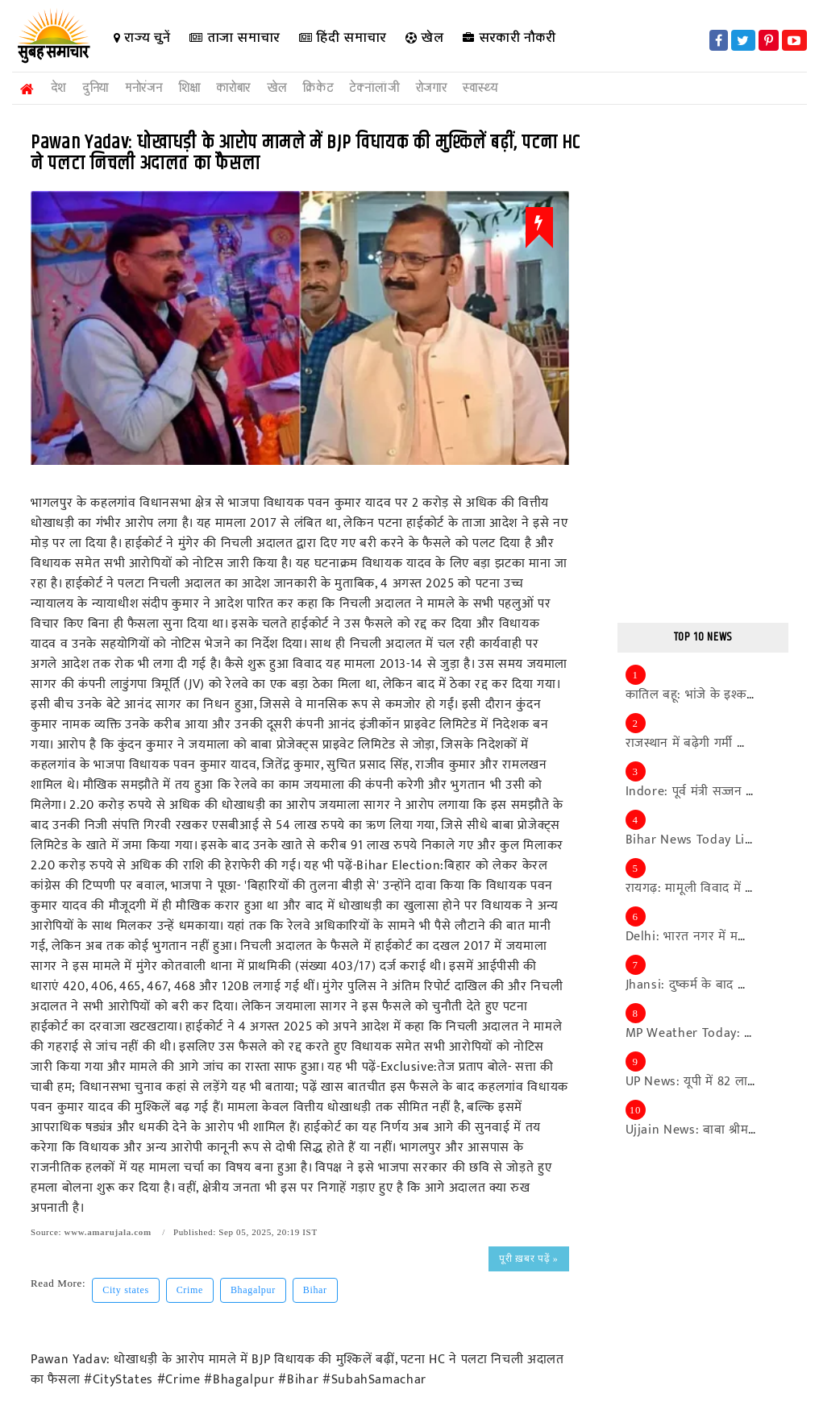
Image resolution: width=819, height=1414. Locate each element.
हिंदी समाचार (341, 37)
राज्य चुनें (141, 37)
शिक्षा (189, 87)
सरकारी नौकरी (509, 37)
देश (58, 87)
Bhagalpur (253, 1290)
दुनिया (95, 87)
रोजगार (431, 87)
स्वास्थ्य (480, 87)
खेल (424, 37)
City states (125, 1290)
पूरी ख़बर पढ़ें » (528, 1258)
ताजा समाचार (234, 37)
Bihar (315, 1290)
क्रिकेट (317, 87)
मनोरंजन (143, 87)
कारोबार (233, 87)
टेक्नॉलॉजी (374, 87)
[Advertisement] (703, 365)
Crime (190, 1290)
